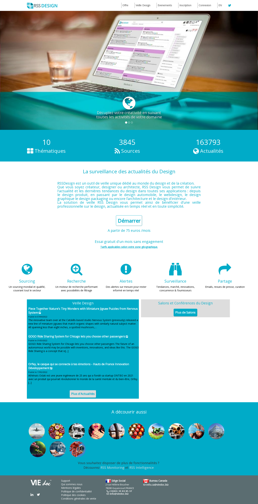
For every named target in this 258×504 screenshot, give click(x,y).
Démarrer (129, 220)
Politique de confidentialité (76, 491)
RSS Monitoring (112, 467)
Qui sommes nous (71, 484)
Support (65, 480)
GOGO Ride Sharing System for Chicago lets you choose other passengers (76, 336)
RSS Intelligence (141, 467)
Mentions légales (71, 488)
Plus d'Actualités (83, 394)
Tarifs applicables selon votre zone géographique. (129, 247)
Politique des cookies (73, 495)
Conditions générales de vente (78, 498)
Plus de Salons (185, 312)
